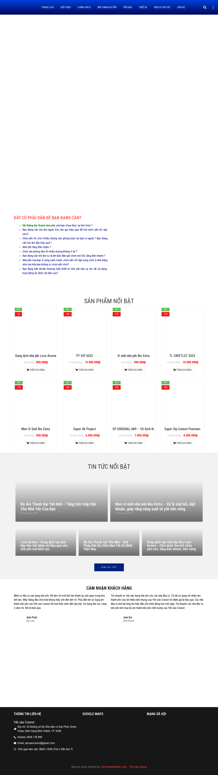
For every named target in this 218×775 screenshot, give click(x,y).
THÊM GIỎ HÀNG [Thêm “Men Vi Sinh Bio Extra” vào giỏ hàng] (35, 443)
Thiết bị (143, 7)
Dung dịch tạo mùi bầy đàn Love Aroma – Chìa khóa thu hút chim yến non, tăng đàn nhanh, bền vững (171, 545)
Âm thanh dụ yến (107, 7)
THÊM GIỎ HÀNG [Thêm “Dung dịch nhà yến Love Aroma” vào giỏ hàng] (35, 370)
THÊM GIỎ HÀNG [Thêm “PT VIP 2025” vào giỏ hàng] (84, 370)
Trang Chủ (48, 7)
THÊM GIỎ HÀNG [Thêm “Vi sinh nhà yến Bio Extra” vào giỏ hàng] (133, 370)
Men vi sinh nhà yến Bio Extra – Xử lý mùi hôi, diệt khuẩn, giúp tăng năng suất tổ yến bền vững (155, 507)
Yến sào (127, 7)
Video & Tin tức (162, 7)
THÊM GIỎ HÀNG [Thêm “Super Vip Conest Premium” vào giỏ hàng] (182, 443)
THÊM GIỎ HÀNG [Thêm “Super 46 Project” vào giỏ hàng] (84, 443)
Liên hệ (181, 7)
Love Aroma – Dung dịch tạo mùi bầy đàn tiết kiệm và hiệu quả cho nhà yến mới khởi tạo (44, 545)
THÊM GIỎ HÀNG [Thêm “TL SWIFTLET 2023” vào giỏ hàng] (182, 370)
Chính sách (84, 7)
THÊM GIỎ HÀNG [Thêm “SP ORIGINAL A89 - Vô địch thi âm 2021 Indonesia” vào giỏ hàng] (133, 443)
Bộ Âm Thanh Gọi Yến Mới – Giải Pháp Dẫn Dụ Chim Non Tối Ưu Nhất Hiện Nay (108, 545)
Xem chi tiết (109, 567)
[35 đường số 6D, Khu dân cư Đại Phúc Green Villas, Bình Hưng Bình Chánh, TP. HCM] (109, 666)
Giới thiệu (65, 7)
